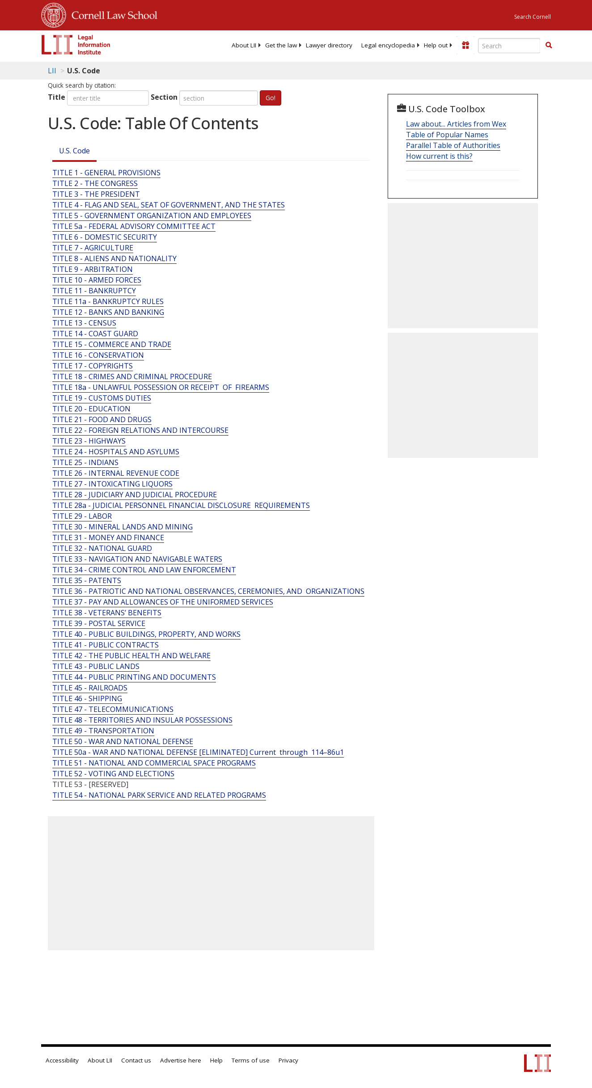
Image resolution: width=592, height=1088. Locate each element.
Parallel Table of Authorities (453, 145)
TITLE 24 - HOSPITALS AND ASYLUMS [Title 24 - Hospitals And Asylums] (115, 452)
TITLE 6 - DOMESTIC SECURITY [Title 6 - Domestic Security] (104, 237)
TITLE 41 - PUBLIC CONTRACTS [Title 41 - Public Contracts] (105, 645)
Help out (436, 45)
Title (56, 97)
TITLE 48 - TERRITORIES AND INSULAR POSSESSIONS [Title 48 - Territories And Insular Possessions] (142, 720)
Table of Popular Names (447, 135)
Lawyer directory (329, 45)
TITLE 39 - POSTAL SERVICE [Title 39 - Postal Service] (98, 623)
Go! (270, 97)
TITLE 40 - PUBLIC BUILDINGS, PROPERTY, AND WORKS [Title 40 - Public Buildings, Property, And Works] (146, 634)
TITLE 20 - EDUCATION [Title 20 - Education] (91, 409)
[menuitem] (244, 45)
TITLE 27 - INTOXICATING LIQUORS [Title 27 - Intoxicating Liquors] (112, 484)
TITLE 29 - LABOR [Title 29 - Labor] (82, 516)
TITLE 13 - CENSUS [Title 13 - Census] (84, 323)
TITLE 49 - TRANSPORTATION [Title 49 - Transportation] (103, 731)
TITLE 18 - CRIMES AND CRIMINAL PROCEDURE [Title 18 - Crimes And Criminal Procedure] (132, 376)
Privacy (288, 1060)
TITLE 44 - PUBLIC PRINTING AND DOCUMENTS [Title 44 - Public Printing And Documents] (134, 677)
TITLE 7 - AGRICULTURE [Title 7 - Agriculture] (92, 248)
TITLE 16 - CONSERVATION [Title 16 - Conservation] (98, 355)
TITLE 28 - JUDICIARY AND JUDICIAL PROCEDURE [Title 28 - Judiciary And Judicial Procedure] (134, 495)
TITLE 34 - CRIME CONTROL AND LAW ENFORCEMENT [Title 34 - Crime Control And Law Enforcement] (144, 570)
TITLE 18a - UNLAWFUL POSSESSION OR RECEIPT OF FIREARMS (160, 387)
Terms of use (251, 1060)
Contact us (136, 1060)
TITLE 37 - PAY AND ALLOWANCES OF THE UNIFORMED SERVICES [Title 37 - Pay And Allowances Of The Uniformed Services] (162, 602)
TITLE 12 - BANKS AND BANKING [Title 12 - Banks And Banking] (108, 312)
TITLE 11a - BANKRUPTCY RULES (108, 301)
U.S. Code (74, 151)
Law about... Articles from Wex (456, 124)
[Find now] (548, 45)
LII (52, 71)
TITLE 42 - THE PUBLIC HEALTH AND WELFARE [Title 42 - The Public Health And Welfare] (131, 655)
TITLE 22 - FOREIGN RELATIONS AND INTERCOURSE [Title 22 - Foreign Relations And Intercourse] (140, 430)
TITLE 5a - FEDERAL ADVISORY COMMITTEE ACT (134, 226)
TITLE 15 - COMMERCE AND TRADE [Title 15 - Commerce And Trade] (111, 344)
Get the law (281, 45)
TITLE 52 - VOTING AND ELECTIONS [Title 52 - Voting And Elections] (113, 774)
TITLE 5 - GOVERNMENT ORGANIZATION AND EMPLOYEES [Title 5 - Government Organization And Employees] (151, 215)
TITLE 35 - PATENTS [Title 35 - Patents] (86, 580)
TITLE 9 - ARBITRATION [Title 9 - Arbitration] (92, 269)
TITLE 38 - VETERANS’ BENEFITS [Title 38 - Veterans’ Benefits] (106, 613)
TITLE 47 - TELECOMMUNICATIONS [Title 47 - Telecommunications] (112, 709)
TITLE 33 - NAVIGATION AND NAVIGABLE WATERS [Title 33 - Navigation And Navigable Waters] (137, 559)
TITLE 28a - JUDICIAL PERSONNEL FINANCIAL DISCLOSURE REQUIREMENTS (181, 505)
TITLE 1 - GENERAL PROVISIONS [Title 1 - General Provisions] (106, 173)
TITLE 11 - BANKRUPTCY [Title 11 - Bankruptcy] (94, 291)
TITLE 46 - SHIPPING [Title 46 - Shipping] (87, 698)
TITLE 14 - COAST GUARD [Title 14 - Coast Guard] (95, 334)
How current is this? (439, 156)
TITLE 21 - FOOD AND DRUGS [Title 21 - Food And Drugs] (102, 419)
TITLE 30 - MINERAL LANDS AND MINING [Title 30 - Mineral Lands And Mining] (122, 527)
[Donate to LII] (465, 45)
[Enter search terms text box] (509, 45)
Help (216, 1060)
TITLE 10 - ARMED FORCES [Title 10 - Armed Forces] (96, 280)
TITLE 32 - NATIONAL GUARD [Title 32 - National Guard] (102, 548)
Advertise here (180, 1060)
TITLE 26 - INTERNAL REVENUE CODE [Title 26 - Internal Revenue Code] (115, 473)
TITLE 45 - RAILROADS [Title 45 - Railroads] (89, 688)
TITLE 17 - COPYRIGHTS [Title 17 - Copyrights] (92, 366)
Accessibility (62, 1060)
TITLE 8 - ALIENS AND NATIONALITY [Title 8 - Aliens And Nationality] (114, 258)
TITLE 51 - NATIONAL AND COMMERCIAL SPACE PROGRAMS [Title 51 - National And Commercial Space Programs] (154, 763)
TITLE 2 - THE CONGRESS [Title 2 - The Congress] (95, 183)
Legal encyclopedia (388, 45)
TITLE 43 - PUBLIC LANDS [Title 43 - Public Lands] (96, 666)
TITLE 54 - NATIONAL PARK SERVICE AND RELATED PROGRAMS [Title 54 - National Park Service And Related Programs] (159, 795)
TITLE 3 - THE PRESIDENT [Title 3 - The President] (96, 194)
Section (164, 97)
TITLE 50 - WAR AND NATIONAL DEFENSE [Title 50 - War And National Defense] (122, 741)
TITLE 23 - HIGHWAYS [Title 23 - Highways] (89, 441)
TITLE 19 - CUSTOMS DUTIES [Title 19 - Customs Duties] (101, 398)
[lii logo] (76, 45)
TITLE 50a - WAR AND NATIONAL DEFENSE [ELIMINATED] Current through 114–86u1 (198, 752)
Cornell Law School (111, 14)
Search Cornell (532, 17)
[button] (548, 45)
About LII (244, 45)
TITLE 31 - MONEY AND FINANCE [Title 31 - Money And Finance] (108, 537)
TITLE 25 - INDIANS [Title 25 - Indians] (85, 462)
